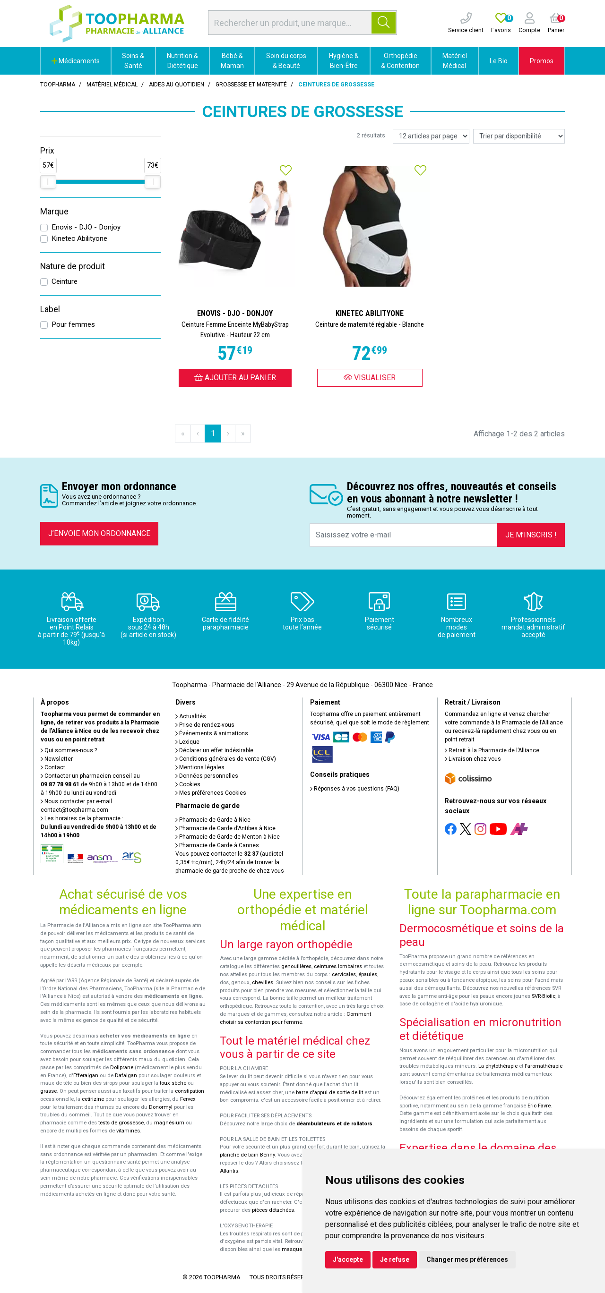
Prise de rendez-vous (204, 725)
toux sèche (173, 1083)
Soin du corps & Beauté (286, 60)
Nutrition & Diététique (182, 60)
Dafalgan (126, 1075)
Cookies (187, 784)
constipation (189, 1091)
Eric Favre (539, 1106)
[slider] (48, 181)
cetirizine (93, 1099)
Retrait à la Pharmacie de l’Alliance (492, 750)
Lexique (187, 742)
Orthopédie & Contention (400, 60)
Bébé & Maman (232, 60)
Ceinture (65, 281)
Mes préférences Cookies (210, 793)
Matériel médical (112, 84)
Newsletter (57, 759)
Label (50, 309)
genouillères (296, 966)
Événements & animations (211, 733)
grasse (48, 1091)
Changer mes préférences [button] (467, 1259)
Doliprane (121, 1067)
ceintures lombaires (338, 966)
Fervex (188, 1099)
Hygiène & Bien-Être (344, 60)
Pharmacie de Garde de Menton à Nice (227, 837)
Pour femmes (73, 324)
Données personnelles (206, 776)
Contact (53, 767)
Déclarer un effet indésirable (214, 750)
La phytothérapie (498, 1066)
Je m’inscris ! (531, 534)
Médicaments (76, 61)
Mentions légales (200, 767)
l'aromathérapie (543, 1066)
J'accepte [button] (348, 1259)
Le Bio (499, 61)
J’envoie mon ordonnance (99, 533)
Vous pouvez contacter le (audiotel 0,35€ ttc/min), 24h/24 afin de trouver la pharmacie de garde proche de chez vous (229, 862)
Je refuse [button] (394, 1259)
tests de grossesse (121, 1123)
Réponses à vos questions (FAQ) (354, 788)
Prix (47, 150)
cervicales (344, 974)
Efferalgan (85, 1075)
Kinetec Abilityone (79, 238)
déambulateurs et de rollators (334, 1124)
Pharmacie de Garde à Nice (213, 820)
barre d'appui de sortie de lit (329, 1092)
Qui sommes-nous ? (69, 750)
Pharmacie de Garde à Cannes (217, 845)
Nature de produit (72, 266)
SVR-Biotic (543, 996)
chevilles (262, 982)
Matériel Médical (454, 60)
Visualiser (370, 377)
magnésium (169, 1123)
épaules (367, 974)
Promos (541, 61)
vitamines (128, 1131)
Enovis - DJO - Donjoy (86, 227)
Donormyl (161, 1107)
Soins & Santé (133, 60)
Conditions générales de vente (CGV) (225, 759)
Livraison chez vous (473, 759)
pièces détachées (273, 1210)
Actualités (190, 716)
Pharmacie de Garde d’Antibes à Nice (225, 828)
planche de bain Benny (247, 1155)
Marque (54, 211)
